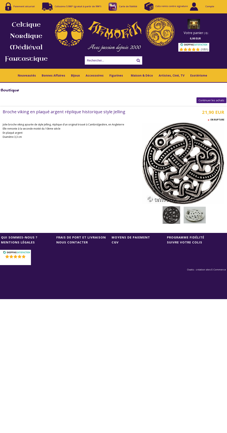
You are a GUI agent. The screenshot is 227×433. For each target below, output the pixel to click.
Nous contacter (72, 242)
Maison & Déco (142, 75)
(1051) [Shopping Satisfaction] (204, 49)
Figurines (116, 75)
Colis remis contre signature (166, 6)
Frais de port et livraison (81, 237)
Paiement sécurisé (20, 6)
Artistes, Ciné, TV (171, 75)
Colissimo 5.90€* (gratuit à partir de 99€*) (71, 6)
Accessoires (95, 75)
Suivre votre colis (184, 242)
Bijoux (75, 75)
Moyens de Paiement (131, 237)
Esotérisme (198, 75)
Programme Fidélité (185, 237)
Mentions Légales (18, 242)
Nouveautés (27, 75)
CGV (115, 242)
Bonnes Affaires (53, 75)
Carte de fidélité (123, 6)
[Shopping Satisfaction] (193, 45)
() (16, 262)
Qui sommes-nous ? (19, 237)
